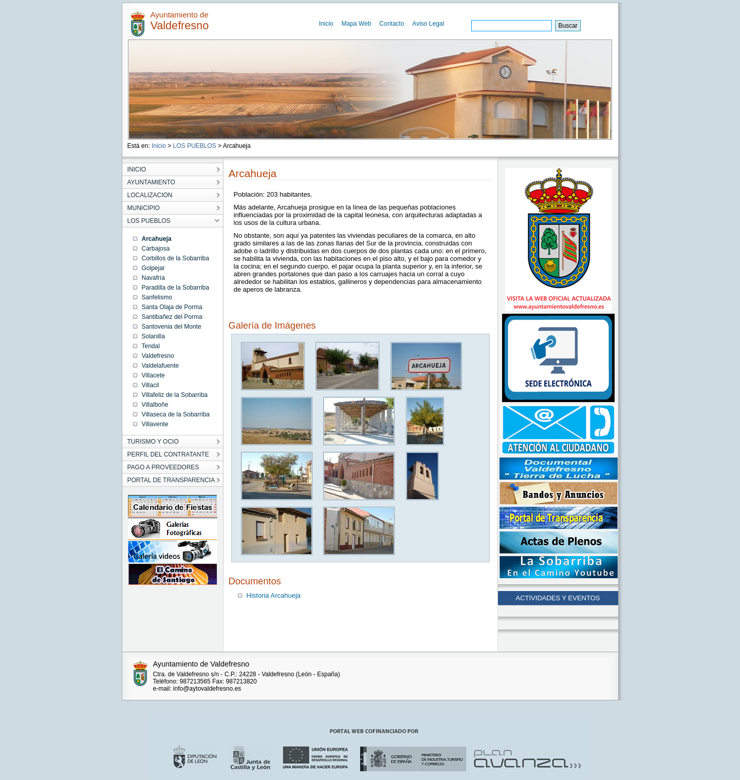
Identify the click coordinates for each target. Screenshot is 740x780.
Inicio (326, 23)
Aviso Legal (428, 23)
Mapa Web (357, 23)
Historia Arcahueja (274, 595)
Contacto (391, 23)
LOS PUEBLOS (194, 145)
